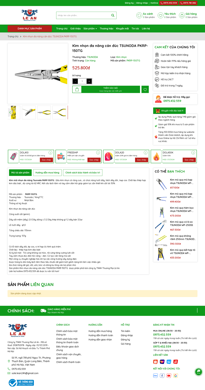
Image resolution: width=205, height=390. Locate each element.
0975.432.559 (169, 3)
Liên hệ (146, 28)
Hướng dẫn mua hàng (100, 331)
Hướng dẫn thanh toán (100, 335)
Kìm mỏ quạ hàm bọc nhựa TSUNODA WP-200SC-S (182, 209)
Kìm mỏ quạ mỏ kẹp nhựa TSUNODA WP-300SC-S (181, 181)
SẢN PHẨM (31, 284)
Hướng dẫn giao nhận (100, 339)
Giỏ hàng (126, 343)
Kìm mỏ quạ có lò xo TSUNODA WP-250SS (181, 223)
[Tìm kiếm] (113, 15)
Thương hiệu (106, 28)
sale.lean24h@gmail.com (25, 373)
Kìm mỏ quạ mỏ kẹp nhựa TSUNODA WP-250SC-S (181, 195)
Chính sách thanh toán (68, 362)
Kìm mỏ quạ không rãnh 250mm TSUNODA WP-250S (183, 237)
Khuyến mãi (122, 28)
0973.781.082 (188, 3)
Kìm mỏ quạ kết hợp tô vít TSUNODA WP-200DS (182, 251)
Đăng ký (129, 3)
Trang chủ (61, 28)
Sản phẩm (89, 28)
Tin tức (135, 28)
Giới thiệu (75, 28)
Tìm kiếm (125, 331)
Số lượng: (76, 75)
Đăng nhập (142, 3)
